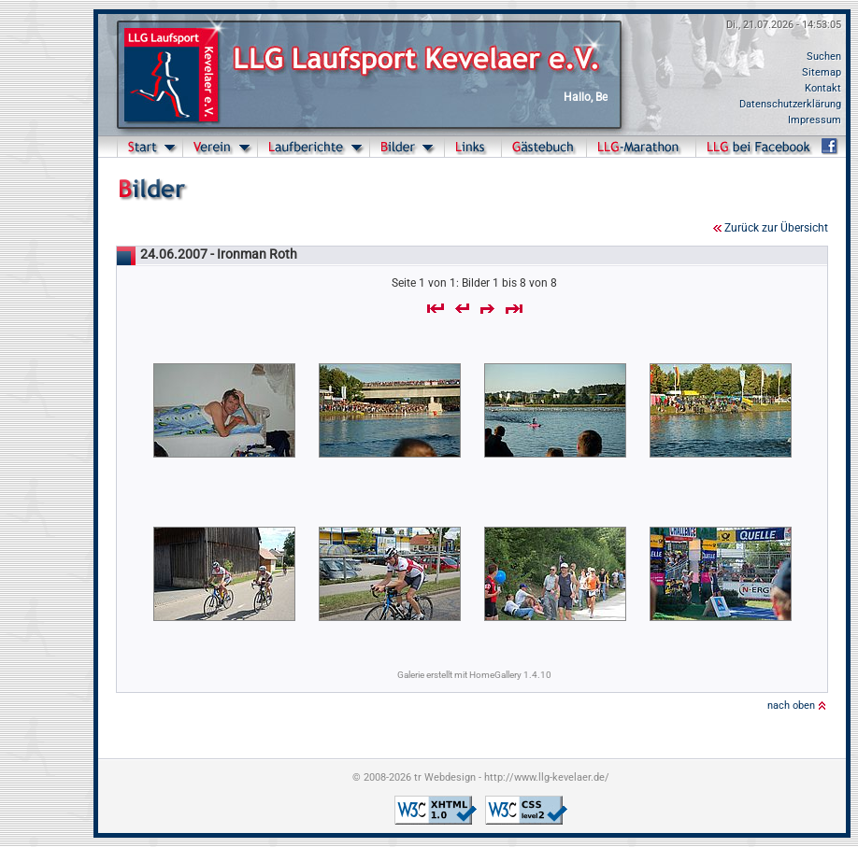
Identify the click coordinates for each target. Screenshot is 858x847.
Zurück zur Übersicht (776, 227)
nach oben (791, 705)
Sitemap (821, 72)
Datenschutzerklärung (790, 104)
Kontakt (823, 88)
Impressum (814, 120)
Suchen (824, 56)
